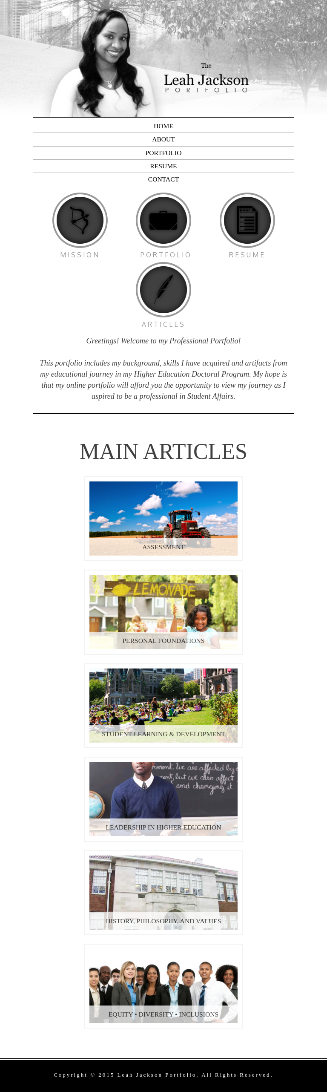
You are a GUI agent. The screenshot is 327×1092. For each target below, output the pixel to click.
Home (163, 126)
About (163, 139)
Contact (163, 179)
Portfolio (164, 152)
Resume (163, 166)
